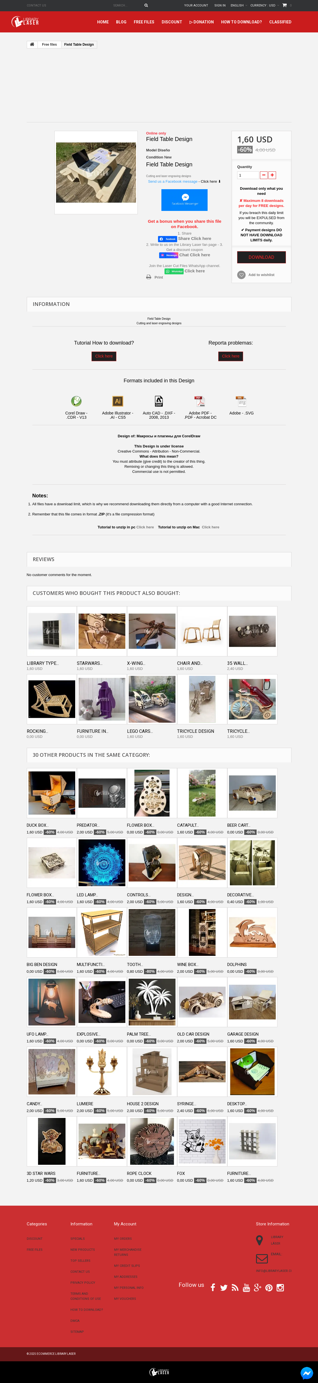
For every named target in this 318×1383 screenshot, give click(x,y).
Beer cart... (238, 825)
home (103, 22)
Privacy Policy (82, 1283)
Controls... (139, 894)
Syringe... (186, 1103)
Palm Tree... (139, 1034)
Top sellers (80, 1261)
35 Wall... (237, 663)
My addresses (125, 1277)
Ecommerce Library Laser (56, 1353)
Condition (154, 157)
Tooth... (135, 964)
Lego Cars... (140, 731)
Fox (181, 1173)
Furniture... (89, 1173)
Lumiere (85, 1103)
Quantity (244, 167)
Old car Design (193, 1034)
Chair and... (190, 663)
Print (159, 277)
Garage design (243, 1034)
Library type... (43, 663)
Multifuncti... (91, 964)
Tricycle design (195, 731)
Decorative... (240, 894)
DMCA (74, 1321)
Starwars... (90, 663)
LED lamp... (87, 894)
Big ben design (42, 964)
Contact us (36, 5)
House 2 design (143, 1103)
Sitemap (77, 1332)
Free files (144, 22)
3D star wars (41, 1173)
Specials (77, 1239)
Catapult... (188, 825)
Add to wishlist (261, 275)
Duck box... (38, 825)
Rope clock (139, 1173)
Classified (280, 22)
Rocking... (37, 731)
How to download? (241, 22)
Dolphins (237, 964)
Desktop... (237, 1103)
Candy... (34, 1103)
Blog (121, 22)
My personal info (129, 1288)
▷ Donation (202, 22)
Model (151, 150)
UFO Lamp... (37, 1034)
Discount (172, 22)
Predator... (88, 825)
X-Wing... (136, 663)
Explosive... (89, 1034)
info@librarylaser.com (276, 1271)
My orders (123, 1239)
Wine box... (188, 964)
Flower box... (140, 825)
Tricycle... (238, 731)
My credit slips (127, 1266)
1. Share (185, 233)
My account (125, 1224)
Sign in (220, 5)
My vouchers (125, 1299)
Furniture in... (92, 731)
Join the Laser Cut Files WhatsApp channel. (184, 266)
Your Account (196, 5)
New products (82, 1250)
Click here (104, 356)
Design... (185, 894)
